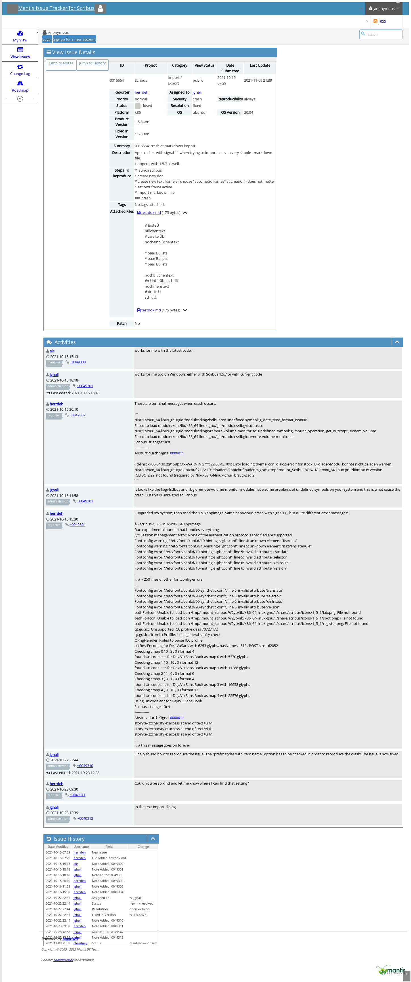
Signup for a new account (74, 39)
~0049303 (85, 500)
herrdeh (141, 92)
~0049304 (77, 524)
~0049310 (85, 765)
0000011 (177, 453)
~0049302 (77, 415)
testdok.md (151, 212)
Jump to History (92, 63)
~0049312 (85, 818)
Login (47, 39)
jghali (197, 92)
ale (52, 350)
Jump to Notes (61, 63)
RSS (380, 21)
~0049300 (78, 361)
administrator (63, 960)
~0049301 (85, 385)
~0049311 (77, 794)
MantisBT (70, 938)
